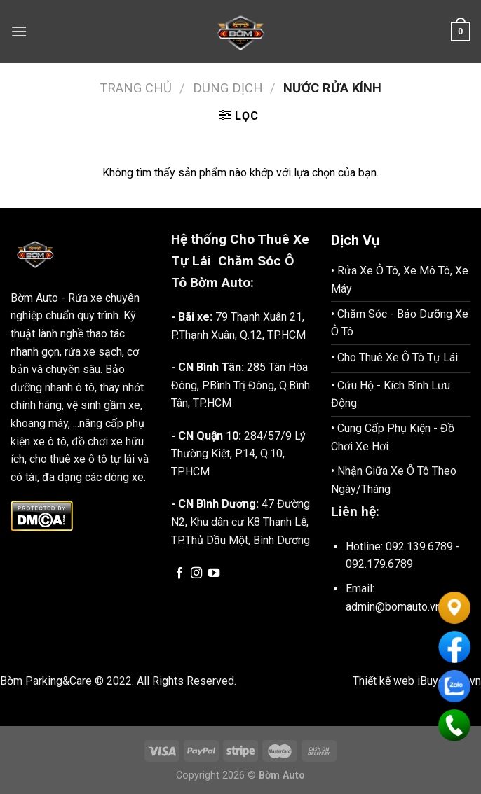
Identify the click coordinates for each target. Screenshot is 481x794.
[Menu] (19, 31)
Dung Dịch (228, 88)
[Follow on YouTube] (213, 573)
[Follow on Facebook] (179, 573)
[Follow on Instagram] (196, 573)
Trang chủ (136, 88)
